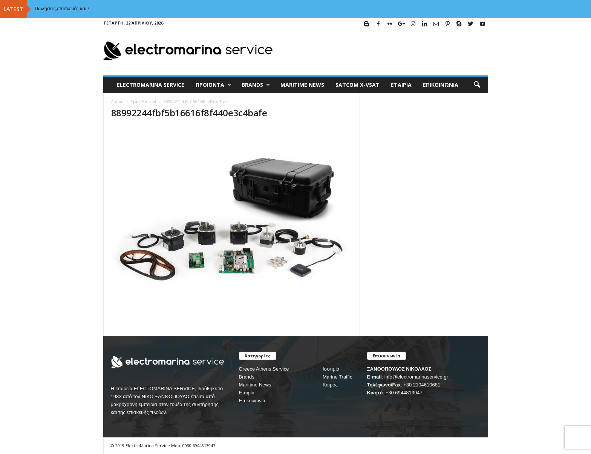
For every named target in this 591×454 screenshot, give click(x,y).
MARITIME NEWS (302, 84)
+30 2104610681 (421, 385)
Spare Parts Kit (143, 101)
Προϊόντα (213, 85)
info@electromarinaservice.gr (416, 377)
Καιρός (330, 385)
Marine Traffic (337, 377)
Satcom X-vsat (357, 84)
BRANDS (256, 85)
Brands (246, 377)
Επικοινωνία (440, 84)
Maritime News (255, 385)
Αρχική (117, 101)
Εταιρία (401, 84)
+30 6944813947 (404, 393)
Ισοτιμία (331, 369)
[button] (477, 85)
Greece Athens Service (264, 369)
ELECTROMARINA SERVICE (150, 84)
